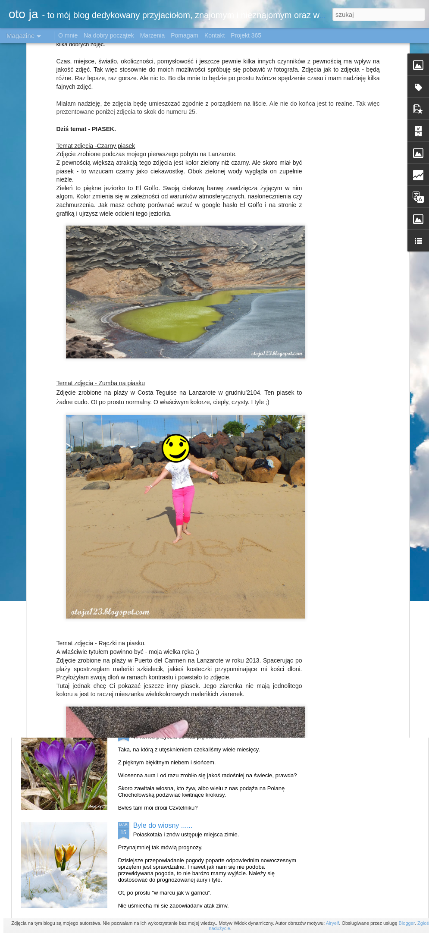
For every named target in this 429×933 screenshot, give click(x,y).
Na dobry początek (110, 35)
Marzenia (152, 35)
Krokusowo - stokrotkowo (171, 727)
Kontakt (214, 35)
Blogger (406, 923)
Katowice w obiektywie (167, 531)
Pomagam (184, 35)
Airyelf (332, 923)
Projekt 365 (246, 35)
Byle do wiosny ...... (163, 825)
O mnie (68, 35)
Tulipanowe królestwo (166, 629)
